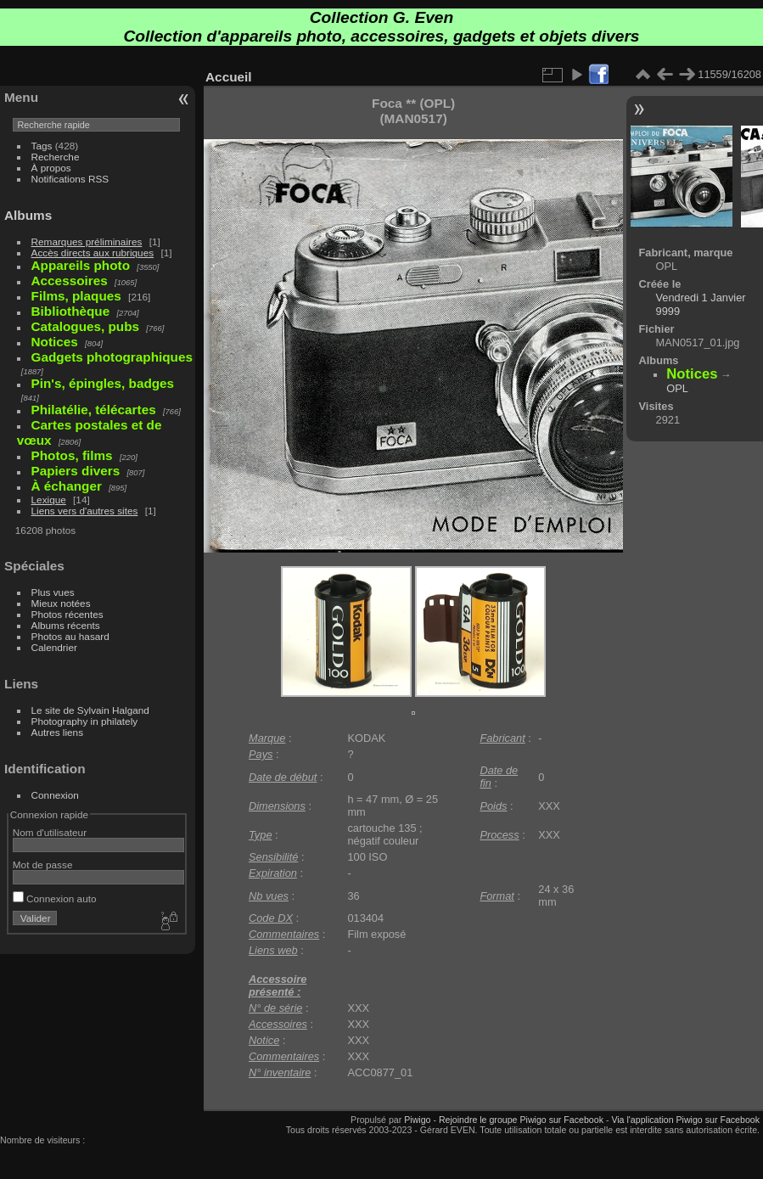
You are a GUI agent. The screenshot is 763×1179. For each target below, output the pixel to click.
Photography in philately (84, 721)
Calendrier (54, 647)
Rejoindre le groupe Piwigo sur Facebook (521, 1119)
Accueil (228, 77)
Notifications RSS (70, 178)
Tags (42, 145)
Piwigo (417, 1119)
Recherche (55, 156)
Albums (28, 215)
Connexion (55, 794)
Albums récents (65, 625)
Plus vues (53, 592)
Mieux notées (61, 603)
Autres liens (57, 732)
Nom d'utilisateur (50, 832)
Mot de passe (43, 864)
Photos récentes (67, 614)
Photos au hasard (70, 636)
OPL (677, 388)
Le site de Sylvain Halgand (90, 710)
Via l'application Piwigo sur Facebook (685, 1119)
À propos (51, 167)
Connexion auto (55, 898)
